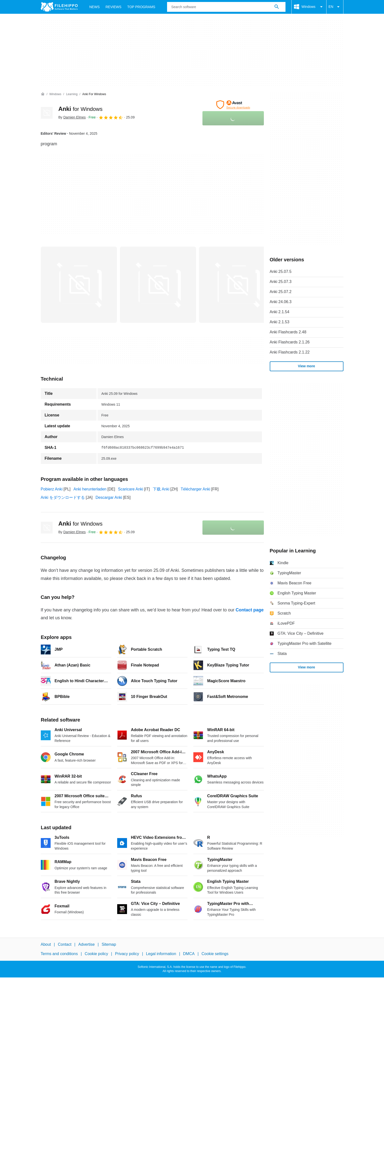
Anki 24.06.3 (281, 302)
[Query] (226, 7)
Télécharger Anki (195, 489)
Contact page (250, 609)
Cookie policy (96, 954)
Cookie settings (214, 954)
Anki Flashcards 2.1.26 (290, 342)
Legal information (161, 954)
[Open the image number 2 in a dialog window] (237, 284)
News (94, 7)
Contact (64, 944)
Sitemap (109, 944)
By (72, 117)
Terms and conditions (59, 954)
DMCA (189, 954)
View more (306, 366)
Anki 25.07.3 (281, 282)
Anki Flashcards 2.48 (288, 332)
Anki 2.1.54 (279, 312)
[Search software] (277, 7)
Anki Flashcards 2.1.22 (290, 352)
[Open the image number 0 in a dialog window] (79, 284)
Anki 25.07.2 (281, 292)
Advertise (86, 944)
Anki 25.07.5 (281, 271)
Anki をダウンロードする (63, 497)
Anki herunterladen (89, 489)
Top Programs (141, 7)
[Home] (43, 94)
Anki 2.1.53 (279, 322)
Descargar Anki (109, 497)
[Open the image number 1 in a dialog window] (158, 285)
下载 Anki (161, 489)
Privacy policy (127, 954)
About (46, 944)
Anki (80, 108)
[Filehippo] (59, 7)
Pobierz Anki (52, 489)
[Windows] (55, 94)
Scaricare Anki (130, 489)
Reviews (114, 7)
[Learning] (72, 94)
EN (334, 7)
